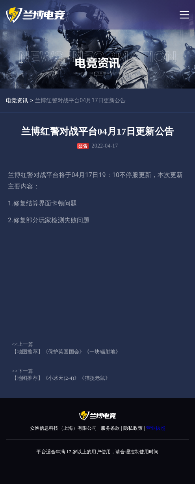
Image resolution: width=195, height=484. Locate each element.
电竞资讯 (17, 100)
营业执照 (155, 428)
